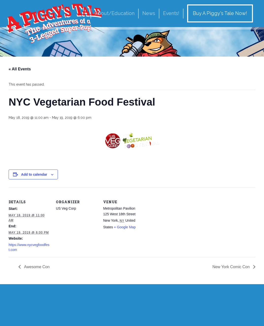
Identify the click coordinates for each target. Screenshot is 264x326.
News (148, 13)
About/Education (114, 13)
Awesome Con (36, 267)
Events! (171, 13)
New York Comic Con (231, 267)
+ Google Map (125, 227)
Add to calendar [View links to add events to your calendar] (34, 174)
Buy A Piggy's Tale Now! (220, 13)
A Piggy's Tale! (54, 22)
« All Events (20, 69)
